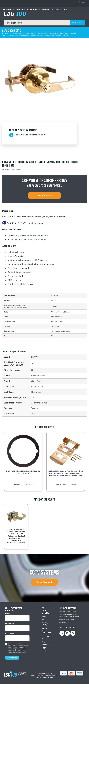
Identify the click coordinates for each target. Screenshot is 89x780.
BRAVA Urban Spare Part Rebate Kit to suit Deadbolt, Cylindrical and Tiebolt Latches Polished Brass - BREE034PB (65, 473)
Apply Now (44, 195)
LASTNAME (9, 634)
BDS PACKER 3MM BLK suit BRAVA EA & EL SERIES (23, 472)
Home (5, 33)
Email (7, 614)
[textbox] (37, 22)
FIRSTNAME (10, 624)
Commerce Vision (46, 677)
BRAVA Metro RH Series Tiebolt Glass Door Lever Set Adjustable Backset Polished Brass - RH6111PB (16, 534)
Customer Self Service (49, 675)
